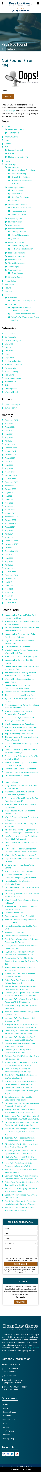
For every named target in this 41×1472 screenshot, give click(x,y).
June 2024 (9, 434)
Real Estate (9, 284)
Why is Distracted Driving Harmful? (19, 871)
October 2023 (10, 454)
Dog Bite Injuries (15, 218)
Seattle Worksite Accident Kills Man (19, 935)
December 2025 (11, 420)
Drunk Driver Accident (20, 177)
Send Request (20, 1264)
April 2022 (9, 506)
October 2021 (10, 520)
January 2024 (10, 451)
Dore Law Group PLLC (14, 404)
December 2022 (11, 482)
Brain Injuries (17, 190)
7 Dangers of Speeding (14, 932)
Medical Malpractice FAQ (18, 157)
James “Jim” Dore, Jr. (16, 129)
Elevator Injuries (15, 222)
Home (7, 161)
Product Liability (14, 259)
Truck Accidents (14, 270)
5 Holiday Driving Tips (14, 912)
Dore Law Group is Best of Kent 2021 (20, 916)
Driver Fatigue (17, 273)
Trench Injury (13, 266)
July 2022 (8, 496)
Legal (7, 354)
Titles (7, 385)
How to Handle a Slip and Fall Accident (20, 769)
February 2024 (11, 448)
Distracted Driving (18, 173)
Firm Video (12, 297)
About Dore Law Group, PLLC (23, 300)
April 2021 (9, 534)
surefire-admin (11, 408)
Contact (8, 143)
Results (8, 288)
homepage (10, 110)
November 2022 (11, 485)
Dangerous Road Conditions (23, 170)
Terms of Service (24, 1260)
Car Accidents (13, 167)
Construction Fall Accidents (22, 207)
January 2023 (10, 479)
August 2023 (10, 458)
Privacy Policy (10, 281)
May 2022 (9, 503)
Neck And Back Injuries (20, 197)
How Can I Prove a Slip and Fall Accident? (21, 772)
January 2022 (10, 513)
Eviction (8, 347)
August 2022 (10, 492)
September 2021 (11, 523)
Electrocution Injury (19, 211)
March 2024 (10, 444)
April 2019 (9, 592)
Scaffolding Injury (18, 214)
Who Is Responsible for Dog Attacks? (20, 724)
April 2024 (9, 441)
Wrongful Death (15, 277)
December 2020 (11, 541)
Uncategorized (11, 388)
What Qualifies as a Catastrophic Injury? (21, 656)
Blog (7, 140)
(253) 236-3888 (20, 10)
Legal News (9, 357)
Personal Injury (11, 164)
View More (20, 1302)
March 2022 (10, 510)
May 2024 (9, 437)
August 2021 (10, 527)
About (7, 126)
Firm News (9, 350)
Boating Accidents (18, 231)
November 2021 (11, 516)
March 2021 (10, 537)
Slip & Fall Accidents (13, 378)
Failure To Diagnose (19, 245)
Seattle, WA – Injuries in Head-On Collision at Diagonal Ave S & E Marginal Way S (21, 1090)
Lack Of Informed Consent (22, 249)
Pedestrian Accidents (16, 256)
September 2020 (11, 551)
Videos (7, 294)
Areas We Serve (11, 137)
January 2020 (10, 572)
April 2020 (9, 565)
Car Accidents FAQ (15, 150)
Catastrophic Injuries (16, 187)
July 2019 (8, 582)
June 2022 (9, 499)
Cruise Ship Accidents (20, 235)
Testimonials (13, 133)
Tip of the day (10, 382)
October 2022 (10, 489)
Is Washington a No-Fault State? (18, 647)
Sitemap (8, 291)
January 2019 (10, 603)
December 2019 (11, 575)
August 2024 (10, 427)
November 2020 (11, 544)
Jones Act (15, 238)
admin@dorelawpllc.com (14, 1380)
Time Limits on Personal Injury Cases (20, 695)
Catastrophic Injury (13, 340)
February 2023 (11, 475)
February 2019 (11, 599)
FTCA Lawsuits (14, 225)
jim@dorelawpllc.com (12, 1383)
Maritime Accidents (16, 228)
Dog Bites (9, 344)
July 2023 (8, 461)
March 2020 (10, 568)
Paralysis (15, 200)
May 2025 (9, 423)
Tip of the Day (14, 304)
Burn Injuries (16, 193)
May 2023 (9, 468)
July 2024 (8, 430)
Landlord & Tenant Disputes (23, 313)
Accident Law (10, 333)
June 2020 (9, 558)
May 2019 (9, 589)
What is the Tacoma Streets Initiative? (20, 855)
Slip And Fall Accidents (17, 263)
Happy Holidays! (11, 782)
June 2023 (9, 465)
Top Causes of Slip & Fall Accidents (19, 733)
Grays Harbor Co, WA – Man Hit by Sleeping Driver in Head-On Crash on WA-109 (22, 961)
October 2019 (10, 578)
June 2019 (9, 585)
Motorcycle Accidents (16, 253)
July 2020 (8, 554)
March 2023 (10, 472)
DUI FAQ (11, 153)
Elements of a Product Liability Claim (20, 691)
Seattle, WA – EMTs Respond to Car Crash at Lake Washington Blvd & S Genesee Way (22, 1131)
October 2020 (10, 547)
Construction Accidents (17, 204)
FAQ (6, 147)
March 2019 (10, 596)
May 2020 (9, 561)
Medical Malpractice (16, 242)
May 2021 (9, 530)
